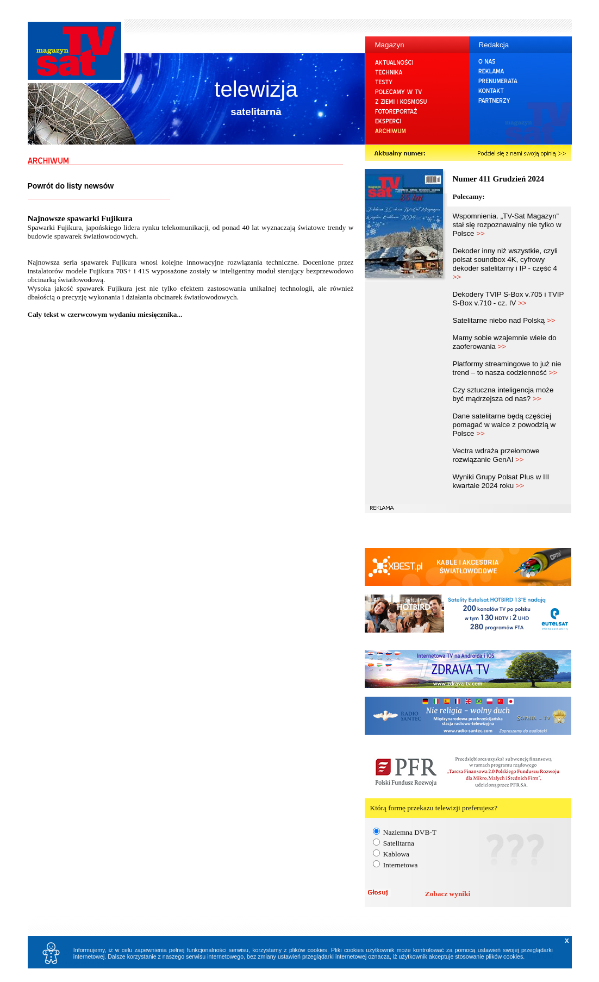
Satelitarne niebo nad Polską (504, 320)
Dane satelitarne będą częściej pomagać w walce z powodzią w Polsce (504, 424)
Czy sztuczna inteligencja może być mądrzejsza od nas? (503, 394)
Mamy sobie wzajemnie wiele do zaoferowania (505, 342)
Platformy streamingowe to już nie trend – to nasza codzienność (507, 368)
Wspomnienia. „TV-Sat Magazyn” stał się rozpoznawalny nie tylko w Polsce (507, 224)
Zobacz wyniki (447, 894)
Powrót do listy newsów (71, 186)
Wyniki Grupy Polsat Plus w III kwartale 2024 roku (501, 481)
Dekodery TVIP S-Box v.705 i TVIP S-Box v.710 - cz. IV (508, 298)
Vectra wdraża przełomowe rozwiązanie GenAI (496, 455)
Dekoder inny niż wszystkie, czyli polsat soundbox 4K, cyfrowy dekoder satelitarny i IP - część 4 (505, 264)
